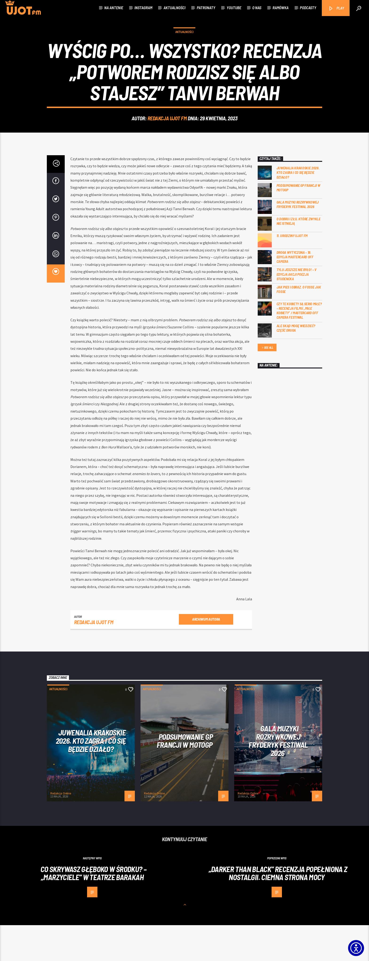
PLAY (336, 8)
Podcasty (308, 7)
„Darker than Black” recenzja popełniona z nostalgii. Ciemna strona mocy (278, 909)
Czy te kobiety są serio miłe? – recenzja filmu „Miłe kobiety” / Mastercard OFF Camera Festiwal (299, 346)
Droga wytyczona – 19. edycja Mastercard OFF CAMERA (295, 292)
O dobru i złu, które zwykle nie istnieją (299, 256)
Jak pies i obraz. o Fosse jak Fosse (299, 325)
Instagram (143, 7)
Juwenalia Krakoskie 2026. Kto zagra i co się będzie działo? (298, 208)
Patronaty (206, 7)
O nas (256, 7)
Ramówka (281, 7)
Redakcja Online (60, 829)
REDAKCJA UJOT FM (167, 136)
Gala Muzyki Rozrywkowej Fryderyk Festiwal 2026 (298, 240)
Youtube (234, 7)
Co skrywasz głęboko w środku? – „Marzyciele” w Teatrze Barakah (93, 909)
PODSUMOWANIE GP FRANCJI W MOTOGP (298, 223)
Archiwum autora (206, 655)
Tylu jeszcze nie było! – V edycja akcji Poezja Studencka (297, 310)
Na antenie (113, 7)
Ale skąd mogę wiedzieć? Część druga (296, 363)
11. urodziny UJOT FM (292, 271)
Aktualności (174, 7)
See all (267, 383)
